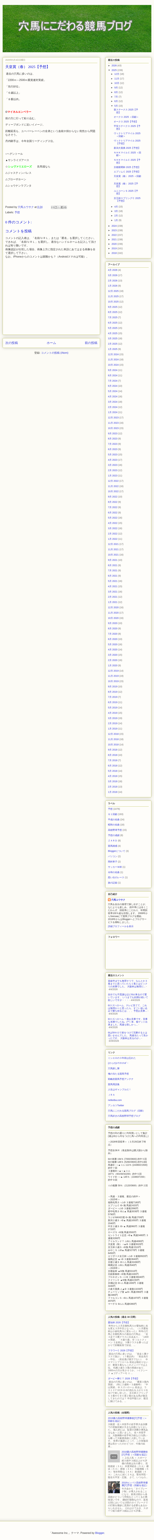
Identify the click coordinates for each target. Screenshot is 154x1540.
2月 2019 (112, 723)
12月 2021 (113, 544)
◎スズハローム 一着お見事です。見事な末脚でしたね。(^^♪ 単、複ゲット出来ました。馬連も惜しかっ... (128, 1022)
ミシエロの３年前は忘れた (122, 1058)
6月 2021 (112, 575)
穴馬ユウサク (118, 899)
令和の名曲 (114, 872)
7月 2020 (112, 633)
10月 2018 (113, 744)
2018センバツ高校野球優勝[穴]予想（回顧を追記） (135, 1484)
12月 (117, 74)
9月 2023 (112, 433)
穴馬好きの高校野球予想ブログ (124, 1115)
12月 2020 (113, 607)
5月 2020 (112, 644)
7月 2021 (112, 570)
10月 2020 (113, 618)
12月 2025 (113, 291)
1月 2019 (112, 728)
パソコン (112, 856)
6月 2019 (112, 702)
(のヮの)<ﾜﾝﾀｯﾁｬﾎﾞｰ (118, 1063)
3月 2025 (112, 338)
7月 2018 (112, 760)
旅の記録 (112, 882)
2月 (116, 215)
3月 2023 (112, 465)
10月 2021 (113, 554)
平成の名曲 (114, 819)
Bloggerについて (116, 851)
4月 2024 (112, 396)
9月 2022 (112, 496)
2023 (114, 230)
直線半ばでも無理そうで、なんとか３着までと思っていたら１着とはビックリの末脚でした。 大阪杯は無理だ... (127, 984)
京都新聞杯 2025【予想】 (127, 167)
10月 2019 (113, 681)
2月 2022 (112, 533)
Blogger (99, 1533)
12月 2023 (113, 417)
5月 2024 (112, 391)
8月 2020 (112, 628)
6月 (116, 101)
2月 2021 (112, 596)
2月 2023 (112, 470)
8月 (116, 92)
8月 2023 (112, 438)
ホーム (51, 343)
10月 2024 (113, 364)
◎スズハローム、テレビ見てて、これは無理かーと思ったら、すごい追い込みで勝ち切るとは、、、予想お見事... (127, 1008)
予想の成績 (114, 835)
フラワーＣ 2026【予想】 (121, 1350)
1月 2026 (112, 285)
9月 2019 (112, 686)
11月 (117, 78)
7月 (116, 96)
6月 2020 (112, 639)
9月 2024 (112, 370)
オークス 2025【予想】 (126, 121)
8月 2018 (112, 755)
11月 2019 (113, 676)
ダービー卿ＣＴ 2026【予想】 (123, 1378)
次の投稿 (11, 343)
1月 (116, 220)
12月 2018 (113, 734)
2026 (114, 65)
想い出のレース (116, 877)
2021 (114, 239)
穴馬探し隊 (114, 1068)
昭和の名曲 (114, 824)
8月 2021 (112, 565)
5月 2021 (112, 581)
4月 (116, 206)
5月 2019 (112, 707)
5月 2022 (112, 517)
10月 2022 (113, 491)
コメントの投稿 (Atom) (54, 352)
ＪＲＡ (111, 1094)
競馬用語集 (114, 1084)
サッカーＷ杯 (115, 867)
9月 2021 (112, 560)
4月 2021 (112, 586)
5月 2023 (112, 454)
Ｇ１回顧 (112, 814)
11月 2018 (113, 739)
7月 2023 (112, 444)
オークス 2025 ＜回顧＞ (126, 117)
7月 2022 (112, 507)
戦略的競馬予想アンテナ (120, 1079)
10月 (117, 83)
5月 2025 (112, 328)
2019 (114, 248)
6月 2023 (112, 449)
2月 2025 (112, 343)
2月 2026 (112, 280)
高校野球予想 (115, 830)
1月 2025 (112, 349)
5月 (116, 105)
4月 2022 (112, 523)
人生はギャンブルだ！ (119, 1089)
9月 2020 (112, 623)
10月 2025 (113, 301)
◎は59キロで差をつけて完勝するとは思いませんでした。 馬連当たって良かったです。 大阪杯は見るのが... (128, 1035)
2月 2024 (112, 407)
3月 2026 (112, 275)
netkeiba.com (115, 1100)
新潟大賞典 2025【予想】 (127, 148)
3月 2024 (112, 401)
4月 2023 (112, 460)
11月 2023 (113, 423)
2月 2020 (112, 660)
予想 (17, 212)
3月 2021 (112, 591)
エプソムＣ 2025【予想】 (127, 171)
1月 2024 (112, 412)
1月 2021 (112, 602)
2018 (114, 253)
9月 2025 (112, 307)
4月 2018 (112, 776)
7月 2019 (112, 697)
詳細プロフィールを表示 (120, 926)
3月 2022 (112, 528)
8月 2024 (112, 375)
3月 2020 (112, 655)
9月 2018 (112, 749)
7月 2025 (112, 317)
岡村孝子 (112, 861)
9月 (116, 87)
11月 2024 (113, 359)
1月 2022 (112, 539)
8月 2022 (112, 502)
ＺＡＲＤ (112, 840)
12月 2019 (113, 670)
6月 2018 (112, 765)
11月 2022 (113, 486)
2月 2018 (112, 786)
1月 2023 (112, 475)
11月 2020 (113, 612)
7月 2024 (112, 380)
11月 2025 (113, 296)
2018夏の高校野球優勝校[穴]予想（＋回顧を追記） (135, 1453)
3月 (116, 211)
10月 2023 (113, 428)
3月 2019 (112, 718)
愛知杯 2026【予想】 (119, 1322)
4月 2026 (112, 270)
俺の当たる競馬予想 (118, 1073)
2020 (114, 244)
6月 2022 (112, 512)
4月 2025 (112, 333)
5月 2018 (112, 771)
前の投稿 (91, 343)
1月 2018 (112, 792)
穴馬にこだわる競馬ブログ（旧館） (126, 1110)
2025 (114, 70)
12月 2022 (113, 481)
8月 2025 (112, 312)
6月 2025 (112, 322)
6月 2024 (112, 386)
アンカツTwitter (116, 1105)
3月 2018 (112, 781)
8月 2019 (112, 691)
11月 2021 (113, 549)
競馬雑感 (112, 846)
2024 (114, 226)
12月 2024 (113, 354)
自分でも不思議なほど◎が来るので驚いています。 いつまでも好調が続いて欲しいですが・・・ (128, 997)
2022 (114, 235)
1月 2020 (112, 665)
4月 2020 (112, 649)
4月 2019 (112, 713)
